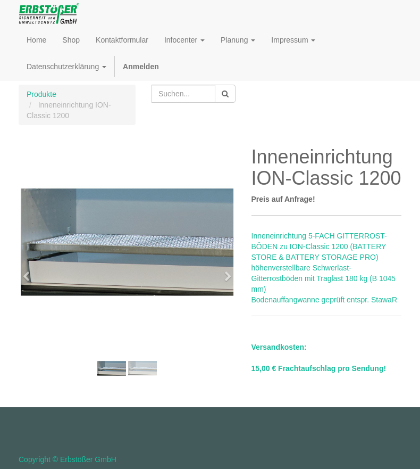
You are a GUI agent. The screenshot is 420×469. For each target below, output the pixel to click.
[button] (29, 271)
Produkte (41, 94)
